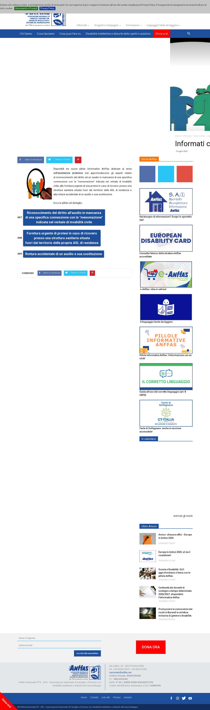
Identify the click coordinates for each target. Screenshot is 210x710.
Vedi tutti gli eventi (183, 515)
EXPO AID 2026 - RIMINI (172, 446)
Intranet (128, 697)
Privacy (117, 697)
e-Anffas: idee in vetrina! (153, 289)
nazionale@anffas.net (120, 672)
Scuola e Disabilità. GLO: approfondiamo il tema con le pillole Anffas (174, 572)
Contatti (94, 697)
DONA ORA (151, 647)
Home (84, 697)
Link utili (105, 697)
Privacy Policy (47, 8)
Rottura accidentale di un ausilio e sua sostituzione (63, 254)
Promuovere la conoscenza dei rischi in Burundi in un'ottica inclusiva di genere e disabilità (175, 612)
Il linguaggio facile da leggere (156, 322)
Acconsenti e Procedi (26, 8)
